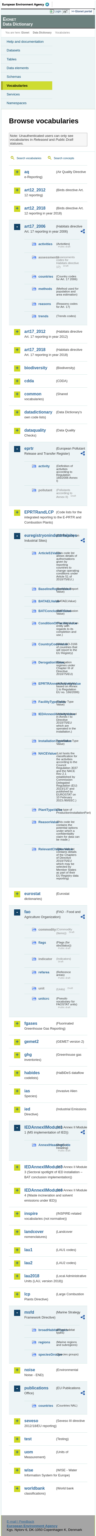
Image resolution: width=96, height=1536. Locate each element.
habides (32, 1073)
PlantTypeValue (46, 810)
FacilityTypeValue (46, 702)
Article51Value (46, 553)
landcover (34, 1231)
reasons (44, 304)
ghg (28, 1054)
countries (45, 276)
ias (27, 1091)
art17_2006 (35, 226)
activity (44, 466)
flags (42, 942)
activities (45, 244)
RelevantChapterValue (46, 849)
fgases (30, 1023)
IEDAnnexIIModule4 (39, 1190)
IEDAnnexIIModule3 (39, 1167)
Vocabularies (17, 86)
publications (36, 1388)
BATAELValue (46, 601)
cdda (29, 381)
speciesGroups (46, 1354)
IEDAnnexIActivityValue (46, 714)
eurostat (32, 893)
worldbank (34, 1488)
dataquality (35, 430)
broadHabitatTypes (46, 1330)
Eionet (25, 32)
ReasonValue (46, 822)
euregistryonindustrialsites (39, 535)
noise (29, 1370)
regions (44, 1342)
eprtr (29, 448)
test (27, 1439)
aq (26, 172)
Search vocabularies (29, 158)
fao (27, 912)
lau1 (28, 1250)
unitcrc (43, 998)
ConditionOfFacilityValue (46, 623)
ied (27, 1109)
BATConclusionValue (46, 611)
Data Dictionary (42, 32)
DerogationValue (46, 662)
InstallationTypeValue (46, 741)
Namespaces (17, 103)
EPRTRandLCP (39, 512)
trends (43, 316)
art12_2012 (35, 190)
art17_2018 (35, 349)
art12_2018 (35, 208)
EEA (27, 4)
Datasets (13, 50)
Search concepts (64, 158)
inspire (31, 1213)
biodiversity (35, 368)
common (32, 394)
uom (28, 1452)
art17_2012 (35, 331)
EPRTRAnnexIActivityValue (46, 683)
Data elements (18, 68)
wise (28, 1470)
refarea (43, 972)
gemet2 (31, 1041)
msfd (29, 1312)
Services (13, 94)
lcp (27, 1294)
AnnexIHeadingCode (46, 1145)
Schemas (14, 77)
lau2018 (31, 1276)
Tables (12, 59)
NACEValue (46, 753)
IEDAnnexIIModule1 (39, 1127)
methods (45, 289)
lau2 (28, 1263)
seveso (31, 1421)
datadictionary (38, 412)
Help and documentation (25, 41)
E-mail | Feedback (20, 1521)
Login (58, 11)
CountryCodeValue (46, 644)
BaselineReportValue (46, 589)
